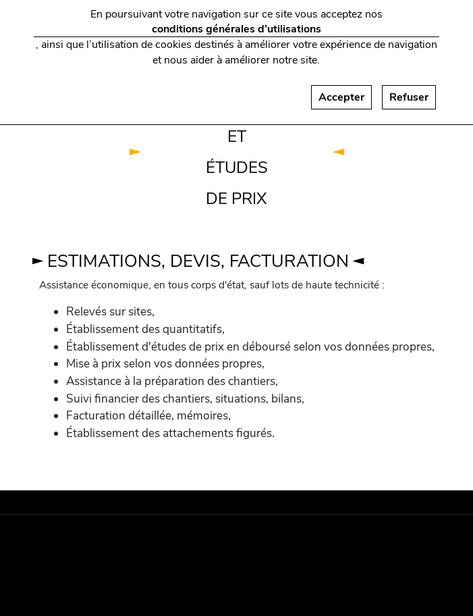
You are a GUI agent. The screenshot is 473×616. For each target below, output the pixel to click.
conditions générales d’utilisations (236, 22)
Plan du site (91, 568)
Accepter (341, 90)
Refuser (408, 90)
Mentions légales (91, 541)
